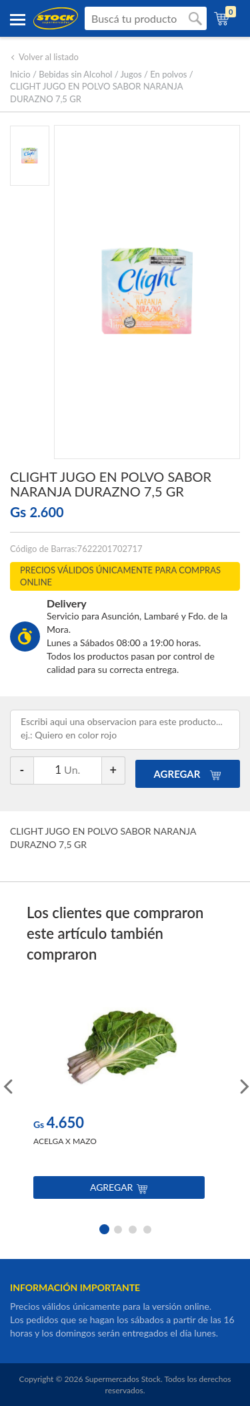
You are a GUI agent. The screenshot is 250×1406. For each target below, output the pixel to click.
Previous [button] (6, 1085)
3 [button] (133, 1228)
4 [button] (147, 1228)
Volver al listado (44, 56)
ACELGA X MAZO (65, 1141)
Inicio (20, 74)
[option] (119, 1097)
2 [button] (118, 1228)
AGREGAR (188, 774)
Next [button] (243, 1085)
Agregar (119, 1187)
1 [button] (103, 1228)
